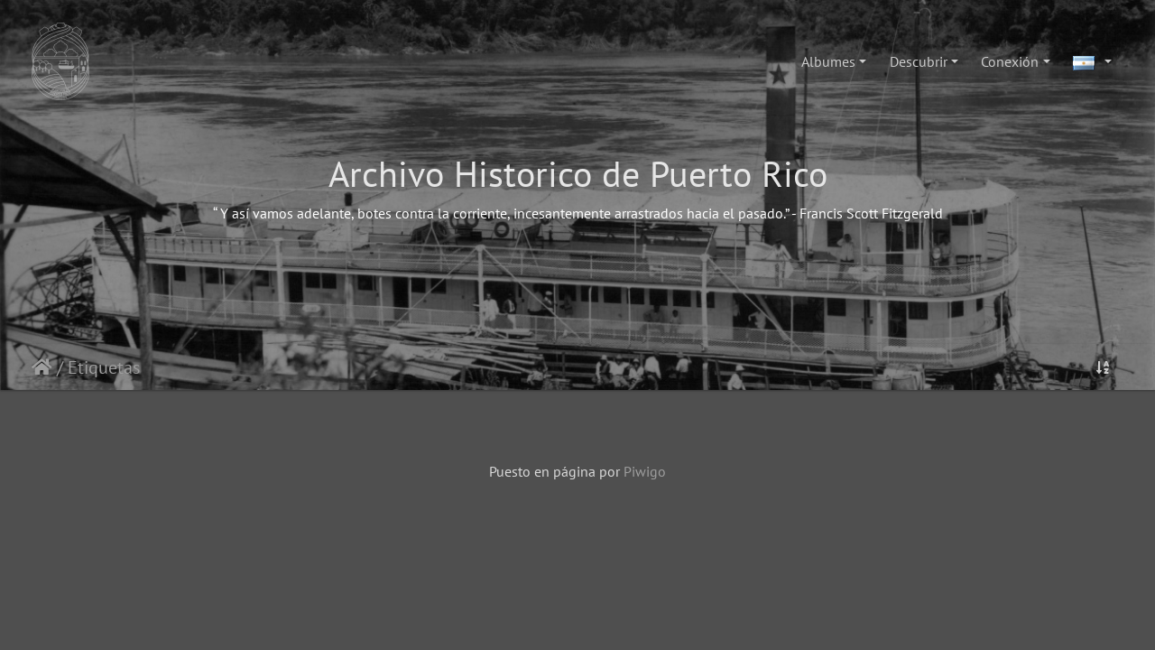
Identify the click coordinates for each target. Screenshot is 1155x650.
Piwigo (645, 471)
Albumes (828, 61)
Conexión (1010, 61)
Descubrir (918, 61)
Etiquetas (104, 367)
